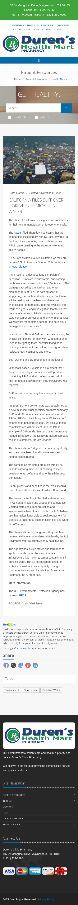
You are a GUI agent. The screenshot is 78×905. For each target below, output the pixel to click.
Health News (19, 117)
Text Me (7, 801)
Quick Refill (64, 25)
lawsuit (18, 232)
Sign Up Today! (42, 29)
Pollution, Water (51, 690)
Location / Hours (20, 29)
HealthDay (28, 648)
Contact (8, 807)
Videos (42, 117)
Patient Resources (36, 79)
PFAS (22, 595)
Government (31, 690)
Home (17, 79)
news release (19, 266)
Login (58, 29)
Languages (17, 25)
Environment (12, 690)
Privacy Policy (11, 824)
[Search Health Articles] (33, 107)
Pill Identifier (44, 25)
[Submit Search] (66, 108)
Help (30, 25)
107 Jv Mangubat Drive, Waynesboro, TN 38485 (39, 5)
